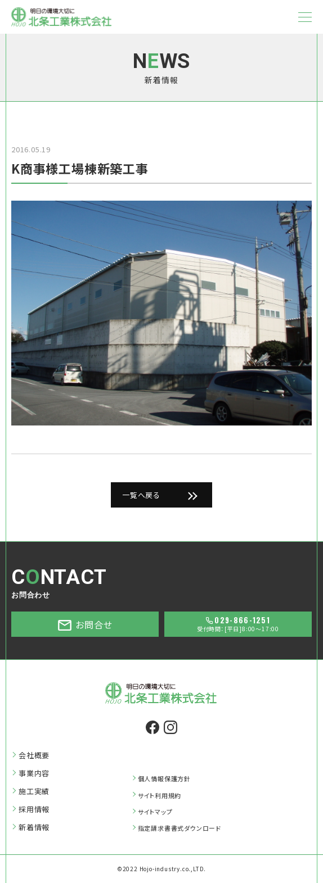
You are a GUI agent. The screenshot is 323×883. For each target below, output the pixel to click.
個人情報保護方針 (164, 778)
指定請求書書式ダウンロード (179, 828)
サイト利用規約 (160, 795)
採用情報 (34, 809)
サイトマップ (155, 812)
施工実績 (34, 791)
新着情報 (34, 827)
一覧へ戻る (141, 495)
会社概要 (34, 755)
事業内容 (34, 773)
